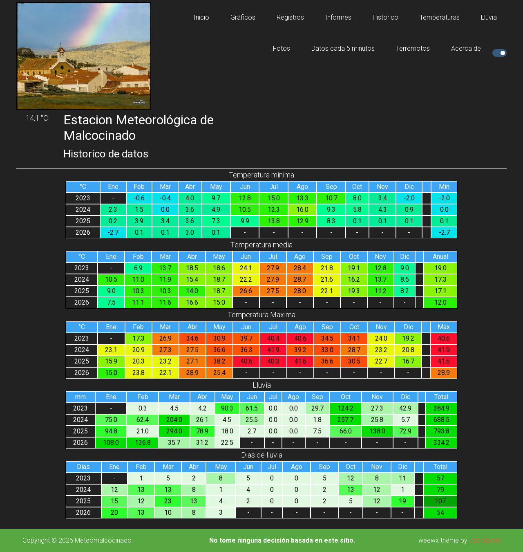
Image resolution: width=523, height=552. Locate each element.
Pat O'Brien (485, 540)
